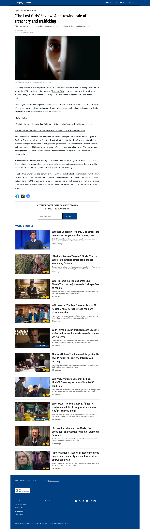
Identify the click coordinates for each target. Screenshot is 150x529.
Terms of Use (18, 514)
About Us (17, 501)
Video (131, 3)
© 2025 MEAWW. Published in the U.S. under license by (31, 481)
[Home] (23, 2)
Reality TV (107, 3)
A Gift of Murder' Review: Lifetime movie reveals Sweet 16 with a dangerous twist (50, 130)
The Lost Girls (58, 91)
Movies (122, 3)
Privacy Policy (19, 508)
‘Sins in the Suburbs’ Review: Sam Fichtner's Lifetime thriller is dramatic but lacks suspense (53, 124)
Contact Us (48, 501)
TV (116, 3)
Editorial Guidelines (20, 504)
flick (28, 136)
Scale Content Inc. (53, 481)
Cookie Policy (19, 511)
